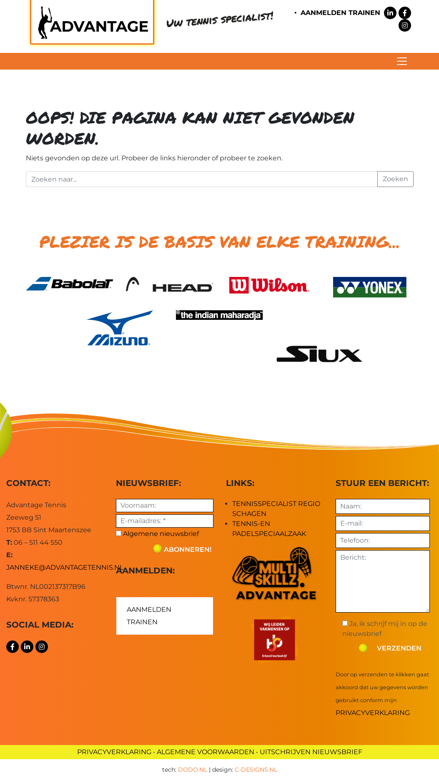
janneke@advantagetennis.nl (64, 567)
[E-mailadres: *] (164, 521)
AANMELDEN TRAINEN (340, 13)
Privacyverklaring (373, 713)
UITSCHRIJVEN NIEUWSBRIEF (311, 752)
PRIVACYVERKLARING (114, 752)
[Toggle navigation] (402, 61)
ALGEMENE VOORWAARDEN (205, 752)
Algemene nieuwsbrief (157, 534)
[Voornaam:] (164, 505)
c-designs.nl (256, 769)
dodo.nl (192, 769)
